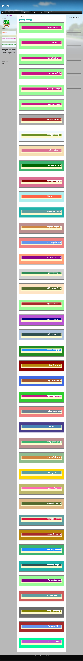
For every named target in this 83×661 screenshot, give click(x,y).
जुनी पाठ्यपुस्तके (33, 11)
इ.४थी (19, 11)
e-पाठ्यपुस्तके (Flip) (49, 11)
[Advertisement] (9, 85)
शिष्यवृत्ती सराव (25, 11)
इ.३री (15, 11)
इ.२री (11, 11)
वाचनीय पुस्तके (41, 11)
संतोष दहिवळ (5, 6)
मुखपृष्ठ (3, 11)
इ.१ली (7, 11)
